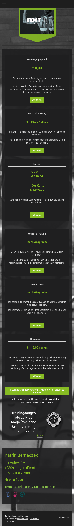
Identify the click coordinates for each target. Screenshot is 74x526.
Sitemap (24, 516)
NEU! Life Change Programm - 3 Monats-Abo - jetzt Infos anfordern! (37, 391)
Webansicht (64, 517)
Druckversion (12, 516)
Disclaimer (34, 518)
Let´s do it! (37, 99)
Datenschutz (10, 521)
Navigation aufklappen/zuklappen (37, 4)
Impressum (23, 518)
